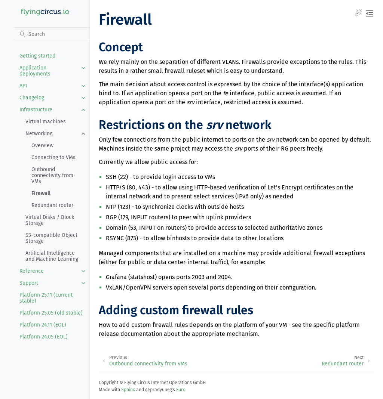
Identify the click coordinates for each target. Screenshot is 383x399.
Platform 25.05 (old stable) (51, 313)
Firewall (40, 193)
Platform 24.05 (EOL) (43, 337)
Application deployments (34, 71)
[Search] (51, 34)
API (23, 86)
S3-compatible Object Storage (51, 238)
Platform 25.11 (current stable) (46, 298)
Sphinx (128, 389)
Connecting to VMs (53, 157)
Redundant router (52, 205)
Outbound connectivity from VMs (52, 175)
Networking (38, 133)
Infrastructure (35, 109)
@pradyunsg (158, 389)
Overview (42, 145)
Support (28, 283)
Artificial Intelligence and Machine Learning (51, 256)
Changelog (31, 98)
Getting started (37, 56)
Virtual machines (45, 121)
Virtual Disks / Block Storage (49, 220)
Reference (31, 271)
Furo (181, 389)
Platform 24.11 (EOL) (42, 325)
